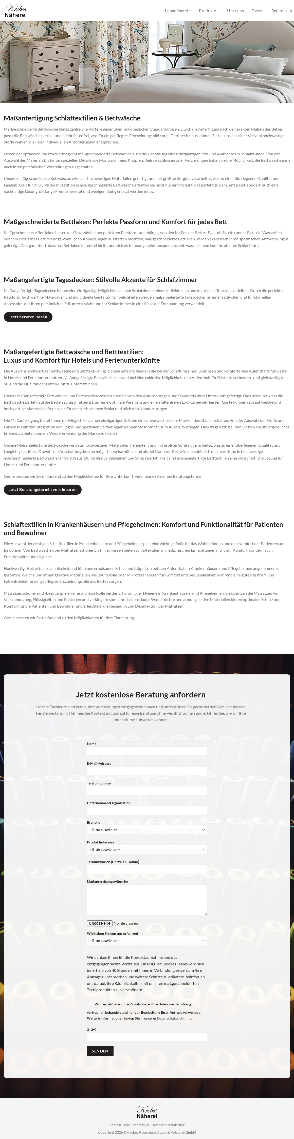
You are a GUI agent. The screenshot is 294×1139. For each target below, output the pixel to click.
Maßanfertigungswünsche (147, 898)
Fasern (257, 10)
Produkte (209, 10)
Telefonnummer (147, 789)
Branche (147, 827)
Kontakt (115, 1125)
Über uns (235, 10)
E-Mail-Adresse (147, 770)
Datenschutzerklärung (168, 1125)
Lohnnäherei (178, 10)
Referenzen (281, 10)
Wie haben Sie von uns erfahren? (147, 938)
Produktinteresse (147, 847)
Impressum (141, 1125)
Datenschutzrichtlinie (174, 1018)
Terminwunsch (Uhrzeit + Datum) (147, 868)
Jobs (127, 1125)
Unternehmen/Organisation (147, 809)
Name (147, 750)
